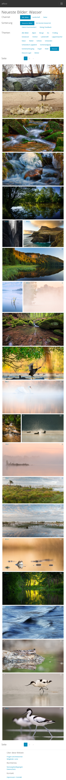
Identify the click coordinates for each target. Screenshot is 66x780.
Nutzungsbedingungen (15, 767)
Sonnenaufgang (45, 45)
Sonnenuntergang (28, 49)
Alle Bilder (25, 17)
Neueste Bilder (27, 23)
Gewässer (25, 37)
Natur (45, 17)
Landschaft (36, 17)
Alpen (34, 33)
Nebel (31, 41)
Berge (41, 33)
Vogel (40, 49)
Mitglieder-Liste (12, 759)
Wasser (54, 49)
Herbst (35, 37)
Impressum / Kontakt (14, 777)
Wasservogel (26, 53)
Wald (46, 49)
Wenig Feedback (45, 27)
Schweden (48, 41)
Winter (36, 53)
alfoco (4, 3)
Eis (48, 33)
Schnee (39, 41)
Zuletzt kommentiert (29, 27)
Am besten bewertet (43, 23)
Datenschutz (11, 769)
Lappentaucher (57, 37)
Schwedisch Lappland (29, 45)
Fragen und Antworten (15, 757)
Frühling (55, 33)
